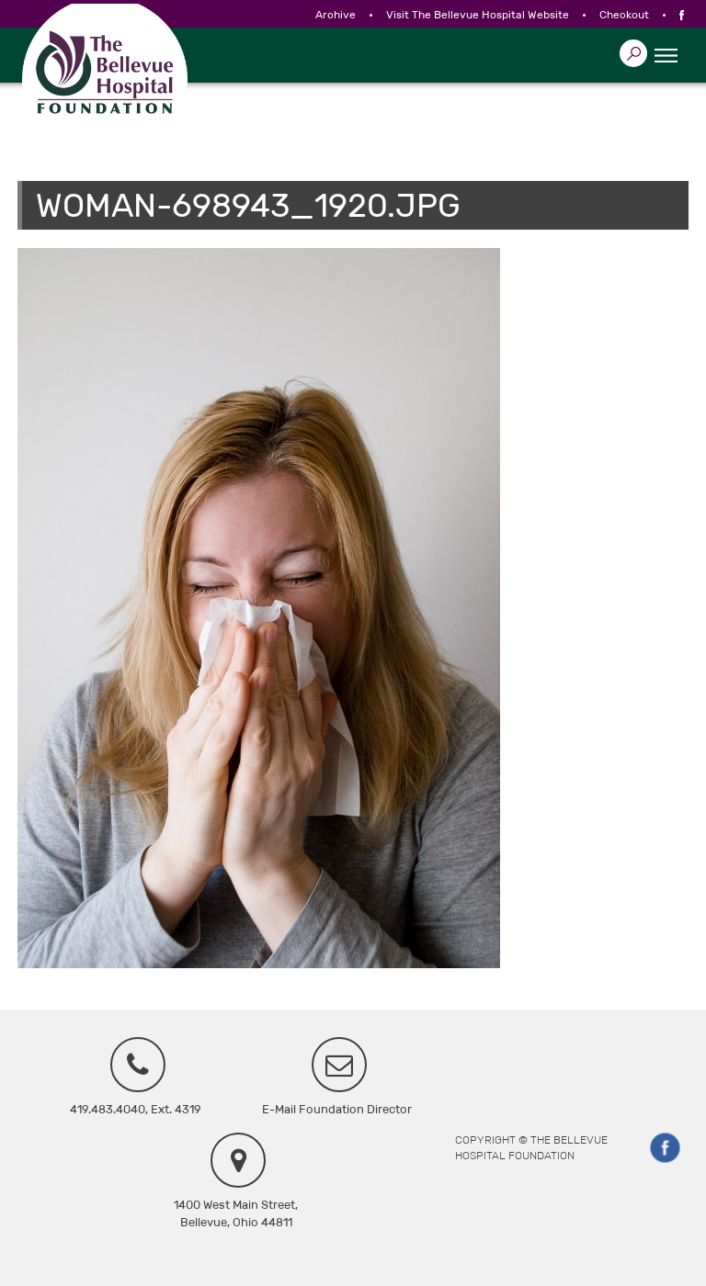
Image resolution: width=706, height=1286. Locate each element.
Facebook (665, 1148)
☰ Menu (665, 55)
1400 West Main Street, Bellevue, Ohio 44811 (236, 1213)
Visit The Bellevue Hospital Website (477, 14)
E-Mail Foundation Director (337, 1109)
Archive (335, 14)
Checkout (624, 14)
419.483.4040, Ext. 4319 (135, 1109)
